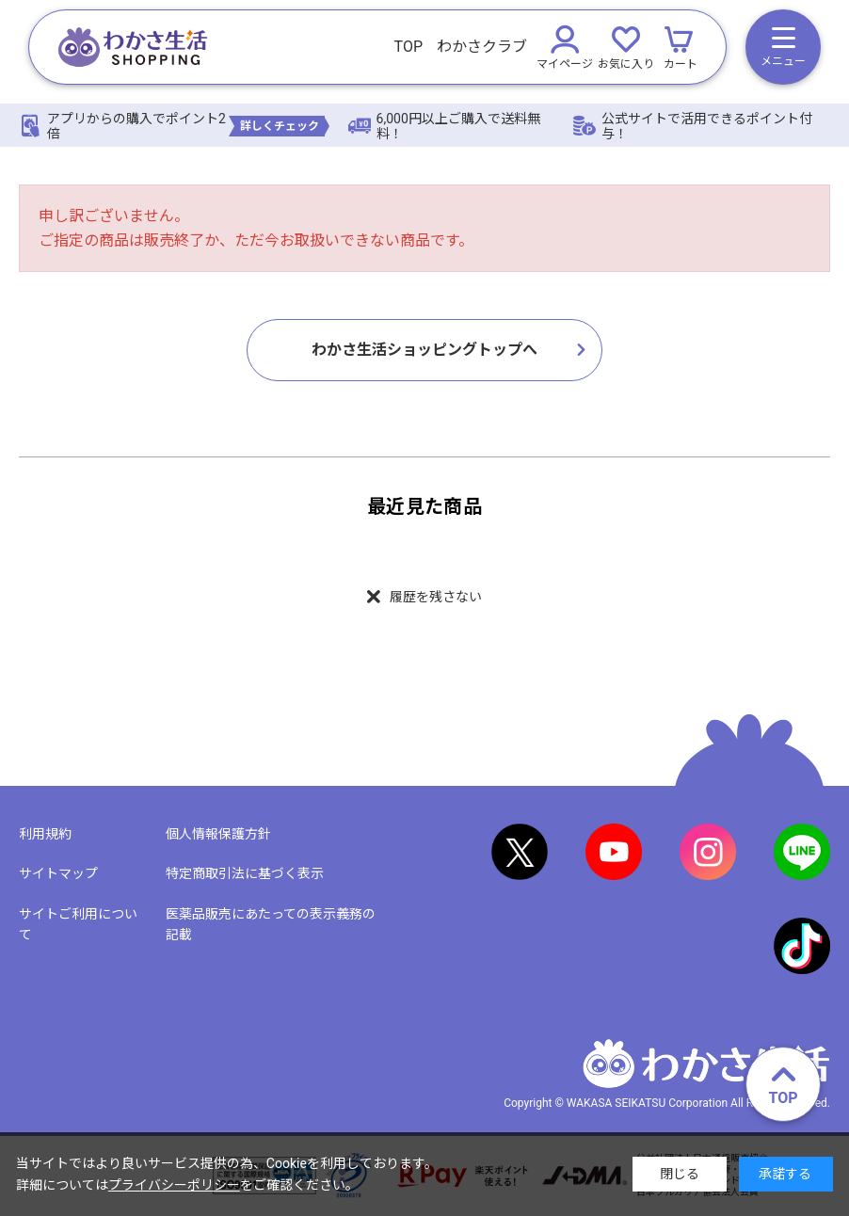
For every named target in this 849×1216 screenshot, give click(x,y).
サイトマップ (58, 874)
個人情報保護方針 (218, 833)
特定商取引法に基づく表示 (245, 874)
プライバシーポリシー (174, 1184)
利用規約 (45, 833)
